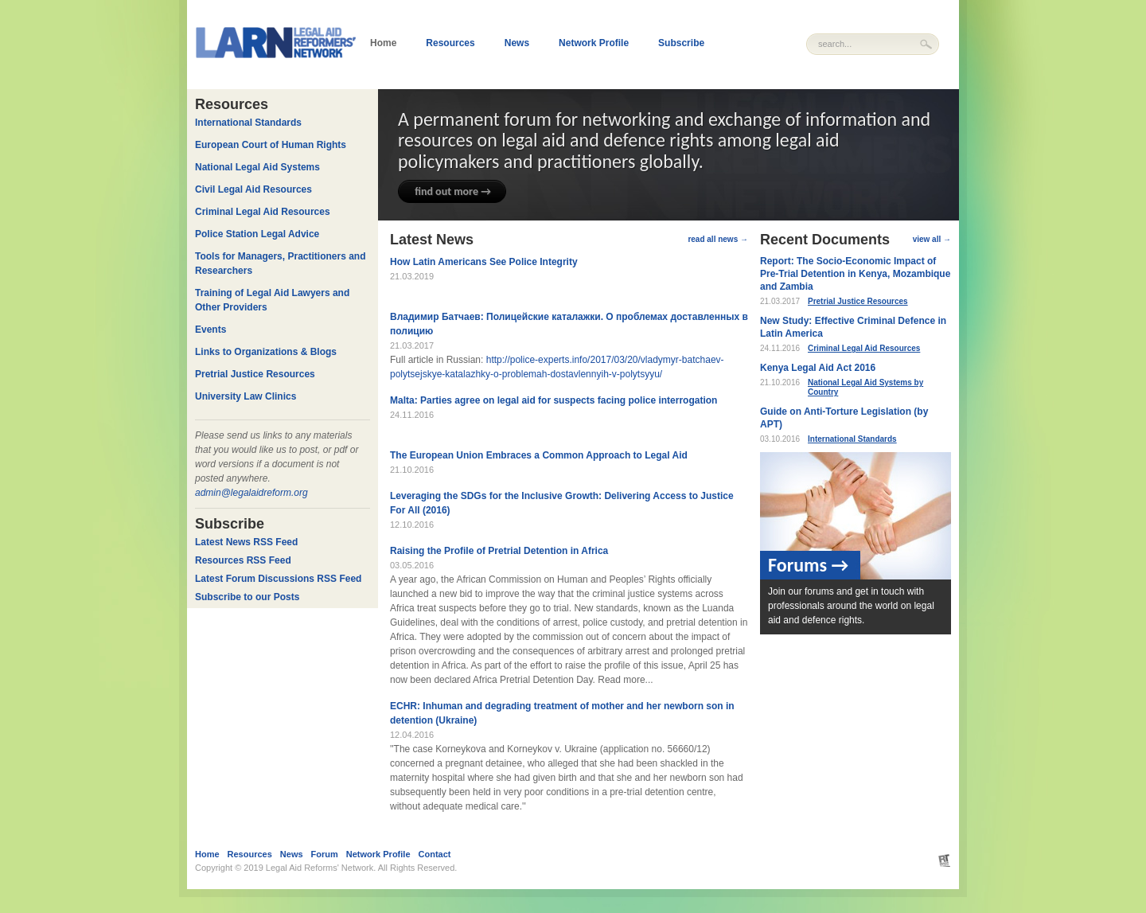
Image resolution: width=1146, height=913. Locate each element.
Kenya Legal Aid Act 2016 (817, 367)
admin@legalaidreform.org (251, 492)
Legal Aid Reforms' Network (319, 867)
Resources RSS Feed (243, 560)
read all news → (718, 239)
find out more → (453, 191)
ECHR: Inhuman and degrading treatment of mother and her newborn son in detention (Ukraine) (562, 713)
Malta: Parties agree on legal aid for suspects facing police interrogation (553, 400)
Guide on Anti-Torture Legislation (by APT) (844, 418)
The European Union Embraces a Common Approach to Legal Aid (539, 455)
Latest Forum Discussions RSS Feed (278, 578)
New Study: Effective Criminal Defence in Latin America (853, 327)
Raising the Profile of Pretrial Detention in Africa (499, 550)
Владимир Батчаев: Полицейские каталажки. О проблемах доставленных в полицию (569, 324)
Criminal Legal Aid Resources (864, 348)
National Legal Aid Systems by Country (865, 387)
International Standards (852, 439)
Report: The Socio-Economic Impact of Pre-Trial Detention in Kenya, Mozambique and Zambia (855, 274)
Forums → (808, 564)
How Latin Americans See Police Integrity (484, 261)
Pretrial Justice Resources (858, 301)
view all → (932, 239)
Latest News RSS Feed (246, 542)
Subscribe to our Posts (247, 597)
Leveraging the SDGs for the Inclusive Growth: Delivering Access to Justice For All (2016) (562, 503)
